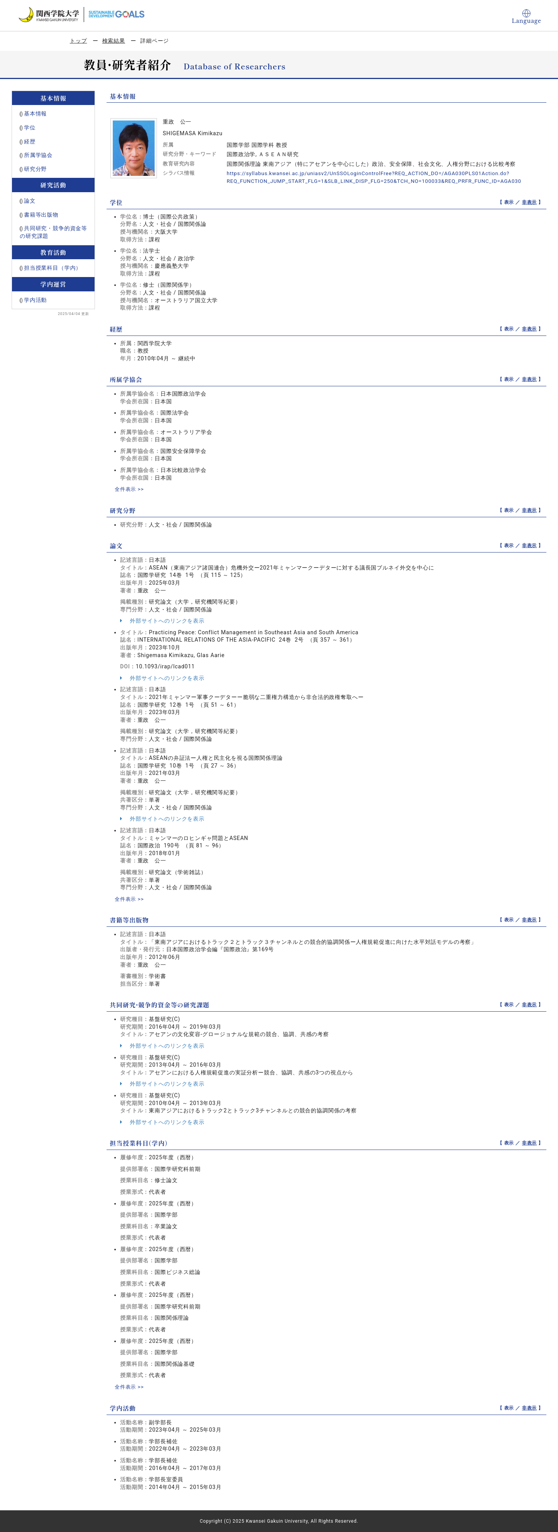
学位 (30, 127)
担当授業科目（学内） (52, 268)
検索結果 (113, 41)
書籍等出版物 (41, 215)
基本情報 (35, 113)
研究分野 (35, 169)
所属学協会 (38, 155)
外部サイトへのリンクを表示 (162, 621)
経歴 (30, 141)
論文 (30, 201)
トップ (78, 41)
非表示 (529, 202)
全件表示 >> (130, 489)
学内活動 (35, 300)
